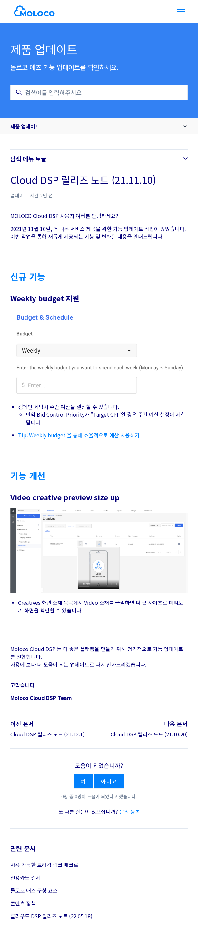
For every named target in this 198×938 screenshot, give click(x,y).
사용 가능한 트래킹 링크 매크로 (44, 864)
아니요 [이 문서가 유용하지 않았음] (109, 781)
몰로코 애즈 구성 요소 (34, 890)
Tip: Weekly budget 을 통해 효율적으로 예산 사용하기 (79, 435)
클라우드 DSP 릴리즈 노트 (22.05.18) (51, 916)
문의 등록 (129, 811)
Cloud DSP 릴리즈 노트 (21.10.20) (149, 734)
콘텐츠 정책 (23, 903)
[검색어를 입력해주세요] (99, 92)
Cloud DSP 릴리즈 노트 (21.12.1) (47, 734)
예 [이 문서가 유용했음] (83, 781)
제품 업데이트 (25, 126)
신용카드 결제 (25, 877)
